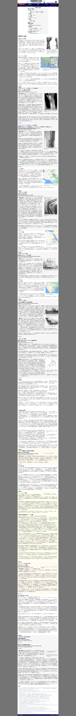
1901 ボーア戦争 (32, 20)
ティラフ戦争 (29, 13)
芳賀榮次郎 (26, 411)
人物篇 (38, 4)
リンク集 (46, 4)
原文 (19, 122)
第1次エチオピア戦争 (31, 8)
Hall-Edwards (26, 359)
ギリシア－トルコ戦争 (31, 9)
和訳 (21, 122)
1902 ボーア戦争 (32, 21)
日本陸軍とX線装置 (30, 23)
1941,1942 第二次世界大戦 (34, 33)
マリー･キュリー (28, 494)
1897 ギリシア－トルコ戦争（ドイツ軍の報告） (36, 12)
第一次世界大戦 (30, 26)
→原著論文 (28, 183)
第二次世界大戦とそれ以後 (31, 31)
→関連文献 (54, 447)
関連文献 (30, 24)
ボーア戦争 (29, 18)
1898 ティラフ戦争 (32, 15)
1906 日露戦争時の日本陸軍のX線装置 (35, 25)
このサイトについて (54, 4)
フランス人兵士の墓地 (45, 443)
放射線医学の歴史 (21, 4)
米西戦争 (29, 22)
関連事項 (30, 27)
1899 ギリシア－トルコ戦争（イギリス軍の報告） (37, 11)
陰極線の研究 (42, 553)
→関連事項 (42, 471)
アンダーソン (40, 526)
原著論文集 (30, 4)
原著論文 (30, 10)
